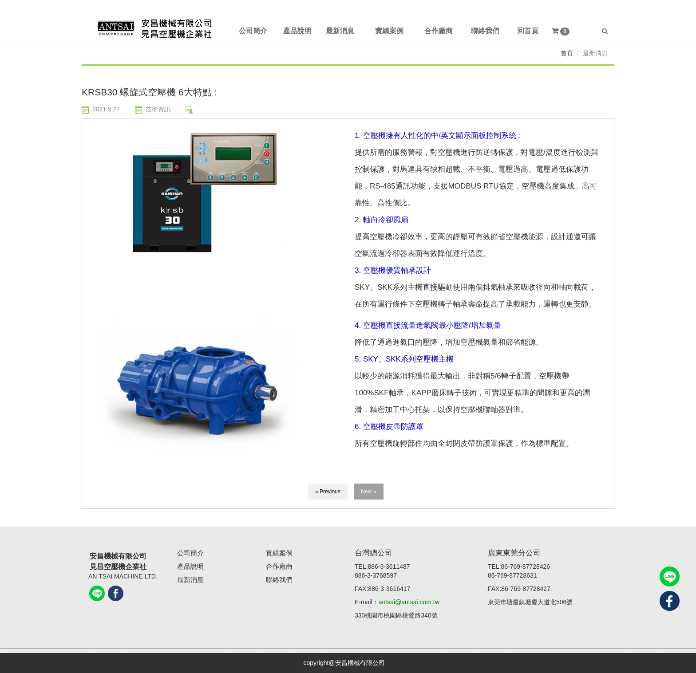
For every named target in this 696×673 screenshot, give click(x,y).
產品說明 (190, 566)
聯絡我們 (279, 579)
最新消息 (190, 579)
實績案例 (279, 553)
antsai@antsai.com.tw (409, 602)
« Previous (327, 491)
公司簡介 (190, 553)
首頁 (567, 53)
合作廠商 (279, 566)
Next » (368, 491)
